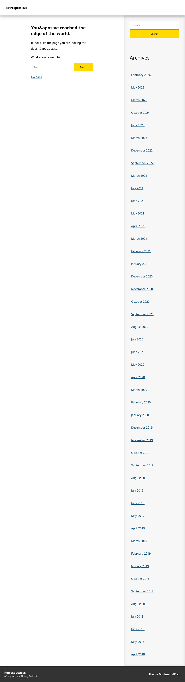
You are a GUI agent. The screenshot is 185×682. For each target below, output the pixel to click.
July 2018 (137, 616)
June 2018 (138, 629)
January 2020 (140, 415)
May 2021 (137, 213)
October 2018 (140, 579)
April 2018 (138, 654)
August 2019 (139, 478)
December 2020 (142, 276)
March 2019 (139, 541)
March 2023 (139, 138)
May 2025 (137, 87)
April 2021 (138, 226)
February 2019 (141, 553)
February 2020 (141, 402)
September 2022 (142, 163)
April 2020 (138, 377)
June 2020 (138, 352)
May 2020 (137, 365)
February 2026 (141, 75)
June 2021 (138, 201)
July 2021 (137, 188)
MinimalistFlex (169, 674)
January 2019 (140, 566)
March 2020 (139, 390)
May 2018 (137, 642)
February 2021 (141, 251)
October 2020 (140, 302)
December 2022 (142, 150)
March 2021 (139, 239)
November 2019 (142, 440)
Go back (36, 77)
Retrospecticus (16, 8)
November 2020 (142, 289)
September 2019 (142, 465)
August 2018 (139, 604)
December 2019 (142, 428)
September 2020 (142, 314)
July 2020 (137, 339)
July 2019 (137, 491)
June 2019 (138, 503)
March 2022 (139, 176)
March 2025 (139, 100)
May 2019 (137, 516)
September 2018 (142, 591)
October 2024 (140, 113)
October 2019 (140, 453)
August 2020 (139, 327)
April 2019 (138, 528)
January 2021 (140, 264)
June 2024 (138, 125)
